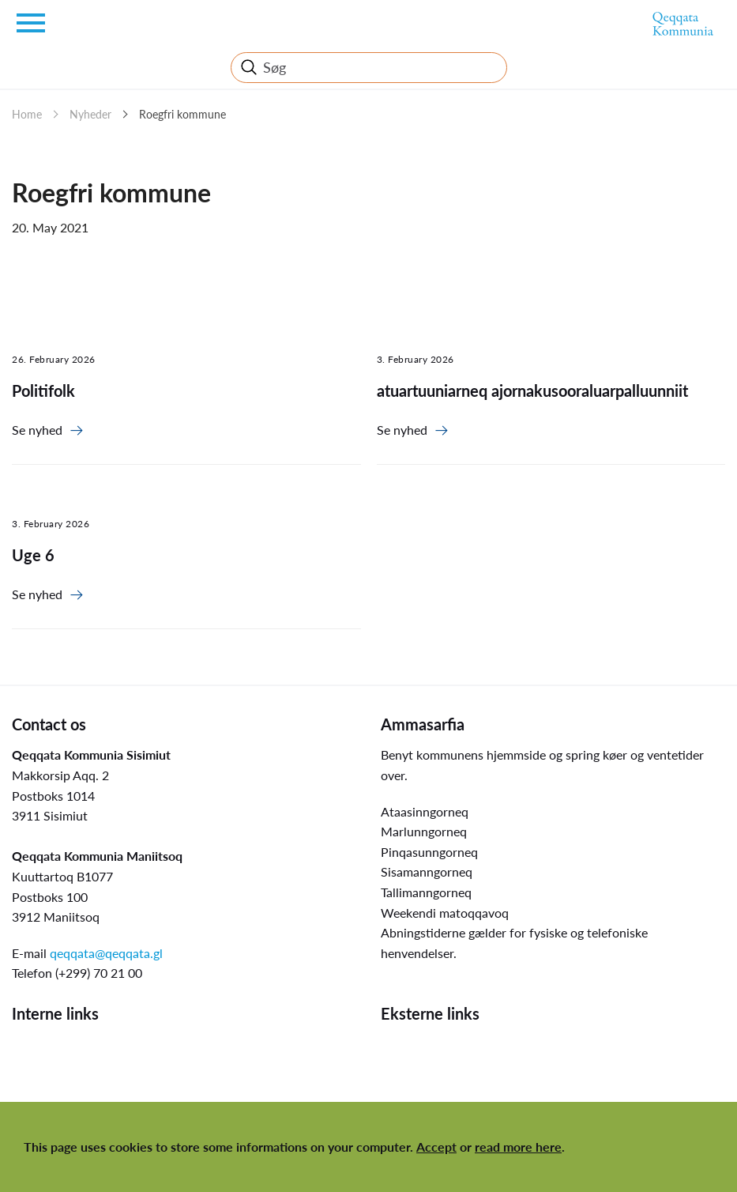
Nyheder (90, 114)
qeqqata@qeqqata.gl (106, 952)
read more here (518, 1146)
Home (27, 114)
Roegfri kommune (182, 114)
